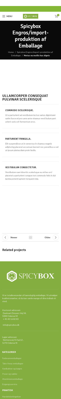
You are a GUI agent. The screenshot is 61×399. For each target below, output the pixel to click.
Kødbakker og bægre (12, 368)
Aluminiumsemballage (12, 379)
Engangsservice (9, 384)
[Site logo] (30, 16)
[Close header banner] (57, 3)
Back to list (30, 237)
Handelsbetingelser (11, 396)
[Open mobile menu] (7, 16)
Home (11, 52)
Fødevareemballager (11, 358)
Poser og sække (9, 374)
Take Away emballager (12, 363)
